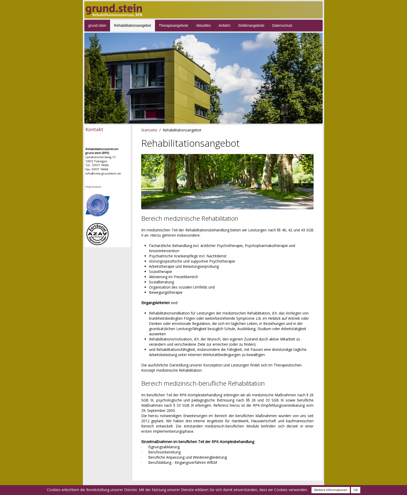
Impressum (93, 187)
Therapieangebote (173, 25)
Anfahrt (224, 25)
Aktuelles (203, 25)
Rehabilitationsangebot (132, 25)
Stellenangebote (251, 25)
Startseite (149, 130)
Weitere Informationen (330, 490)
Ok (356, 490)
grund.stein (97, 25)
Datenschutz (282, 25)
